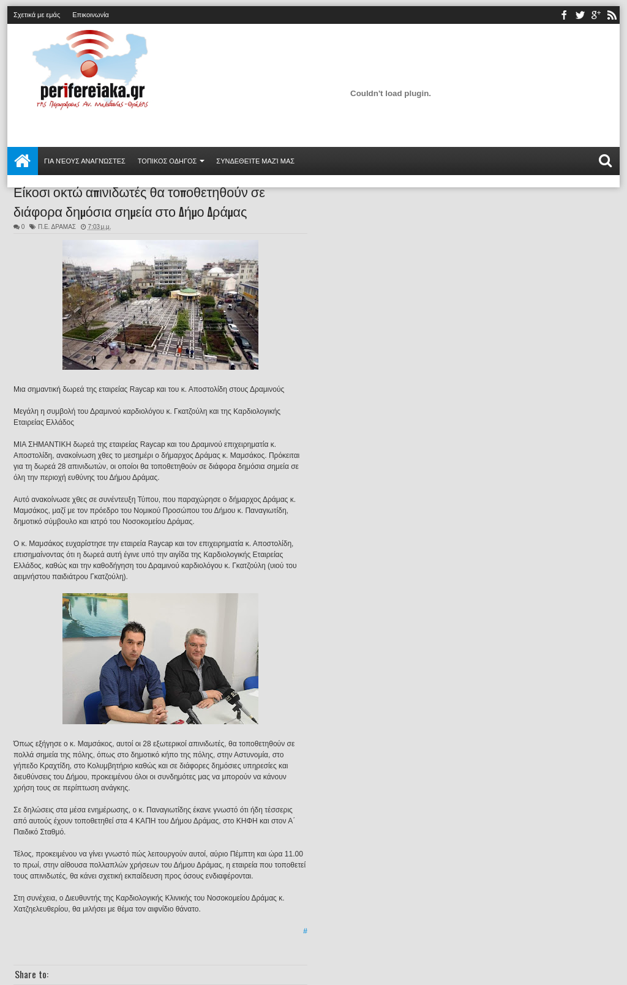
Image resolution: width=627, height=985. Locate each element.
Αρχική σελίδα (22, 161)
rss (612, 15)
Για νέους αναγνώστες (85, 161)
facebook (564, 15)
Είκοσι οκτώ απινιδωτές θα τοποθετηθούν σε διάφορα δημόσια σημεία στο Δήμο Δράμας (139, 200)
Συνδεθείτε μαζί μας (255, 161)
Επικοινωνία (90, 14)
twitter (580, 15)
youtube (596, 15)
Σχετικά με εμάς (36, 14)
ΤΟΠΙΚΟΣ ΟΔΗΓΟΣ (167, 161)
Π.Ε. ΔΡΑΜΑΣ (57, 226)
